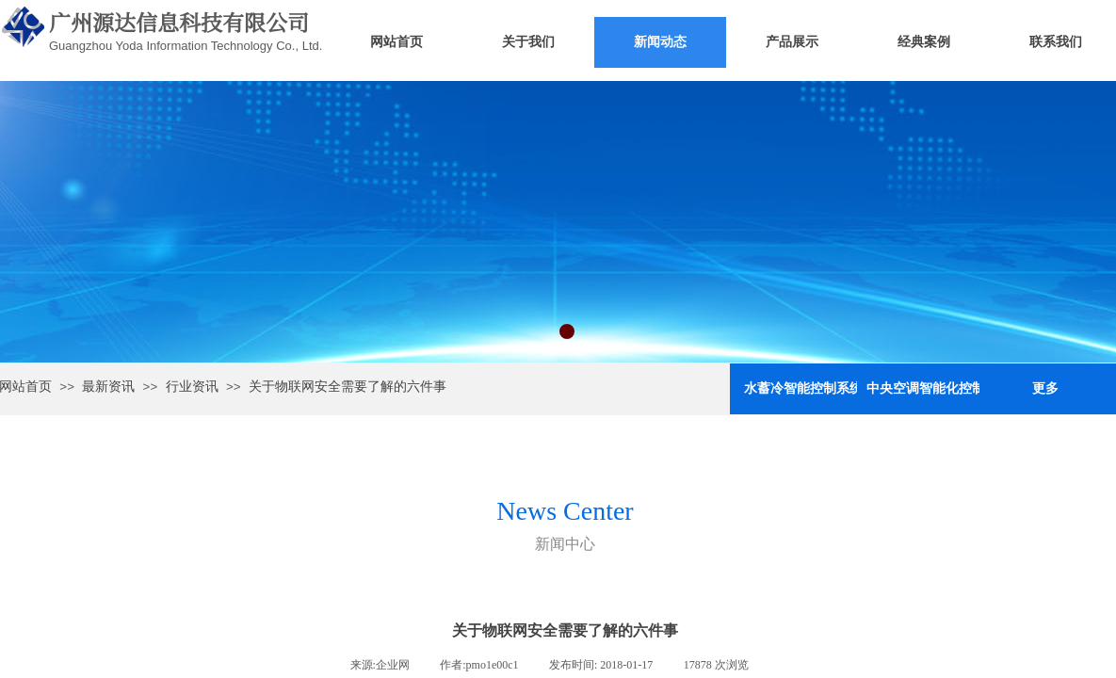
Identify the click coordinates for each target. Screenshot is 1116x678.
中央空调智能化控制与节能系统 (922, 388)
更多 (1045, 388)
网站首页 (396, 42)
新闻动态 (660, 42)
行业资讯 (192, 386)
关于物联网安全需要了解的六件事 (347, 386)
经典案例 (924, 42)
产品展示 (792, 42)
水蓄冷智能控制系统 (800, 388)
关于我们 (528, 42)
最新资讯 (108, 386)
